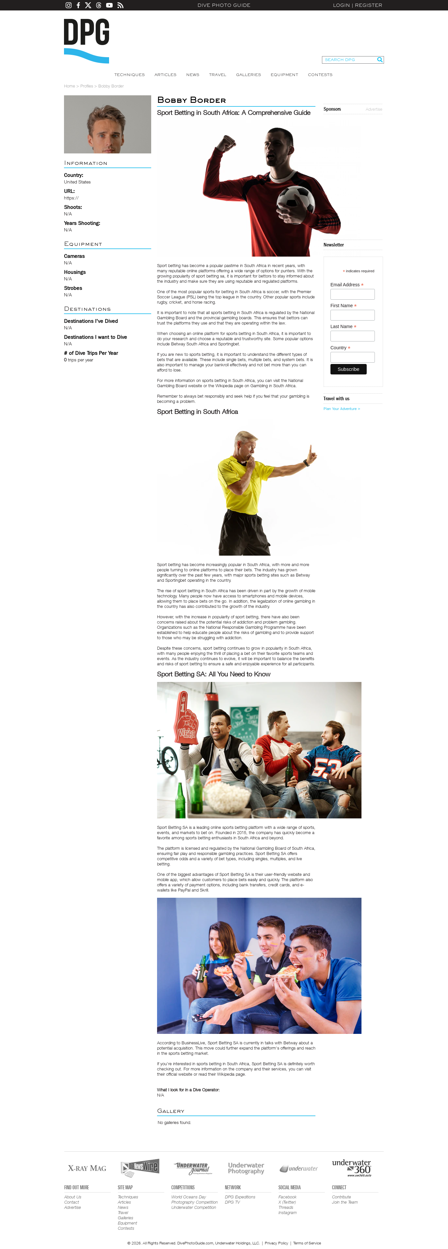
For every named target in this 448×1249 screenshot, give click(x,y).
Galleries (248, 74)
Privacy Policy (276, 1243)
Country (340, 348)
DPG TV (232, 1202)
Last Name (343, 327)
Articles (165, 74)
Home (69, 85)
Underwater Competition (193, 1207)
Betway (303, 574)
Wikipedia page (231, 1074)
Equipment (284, 74)
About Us (72, 1196)
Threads (286, 1207)
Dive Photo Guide (224, 5)
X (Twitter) (287, 1202)
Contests (320, 74)
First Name (343, 306)
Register (368, 5)
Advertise (374, 109)
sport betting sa (210, 275)
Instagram (288, 1212)
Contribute (341, 1196)
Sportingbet (175, 580)
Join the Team (345, 1202)
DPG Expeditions (240, 1196)
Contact (71, 1202)
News (192, 74)
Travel (217, 74)
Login (341, 5)
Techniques (129, 74)
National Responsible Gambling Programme (245, 627)
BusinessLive (193, 1042)
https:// (71, 197)
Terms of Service (307, 1243)
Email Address (347, 285)
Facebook (287, 1196)
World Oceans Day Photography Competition (194, 1199)
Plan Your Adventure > (342, 408)
